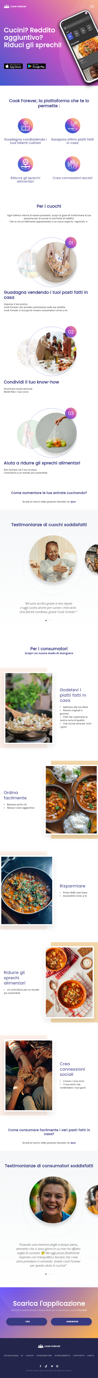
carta (90, 1355)
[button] (45, 620)
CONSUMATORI (44, 1355)
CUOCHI (30, 1355)
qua (73, 501)
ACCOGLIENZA (11, 1355)
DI (22, 1355)
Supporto (79, 1355)
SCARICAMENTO (62, 1355)
